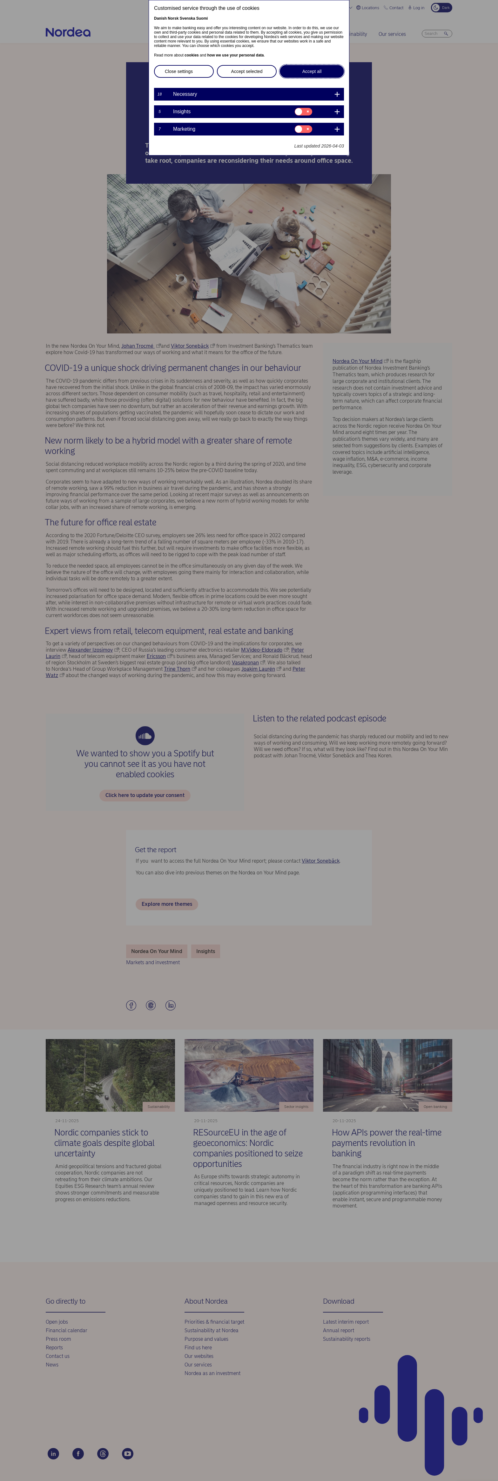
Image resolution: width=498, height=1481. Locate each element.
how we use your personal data (235, 55)
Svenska (187, 18)
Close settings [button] (179, 71)
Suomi (202, 18)
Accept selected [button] (247, 71)
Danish (160, 18)
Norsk (173, 18)
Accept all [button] (312, 71)
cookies (192, 55)
